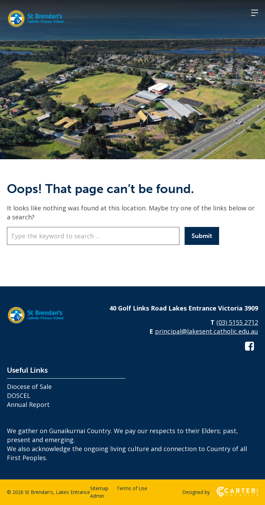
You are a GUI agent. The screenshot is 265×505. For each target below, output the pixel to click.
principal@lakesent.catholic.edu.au (206, 331)
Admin (97, 496)
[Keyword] (93, 236)
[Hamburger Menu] (254, 13)
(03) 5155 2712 (237, 322)
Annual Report (28, 404)
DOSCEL (18, 395)
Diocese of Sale (29, 386)
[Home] (41, 324)
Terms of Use (132, 488)
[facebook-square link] (249, 346)
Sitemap (99, 488)
